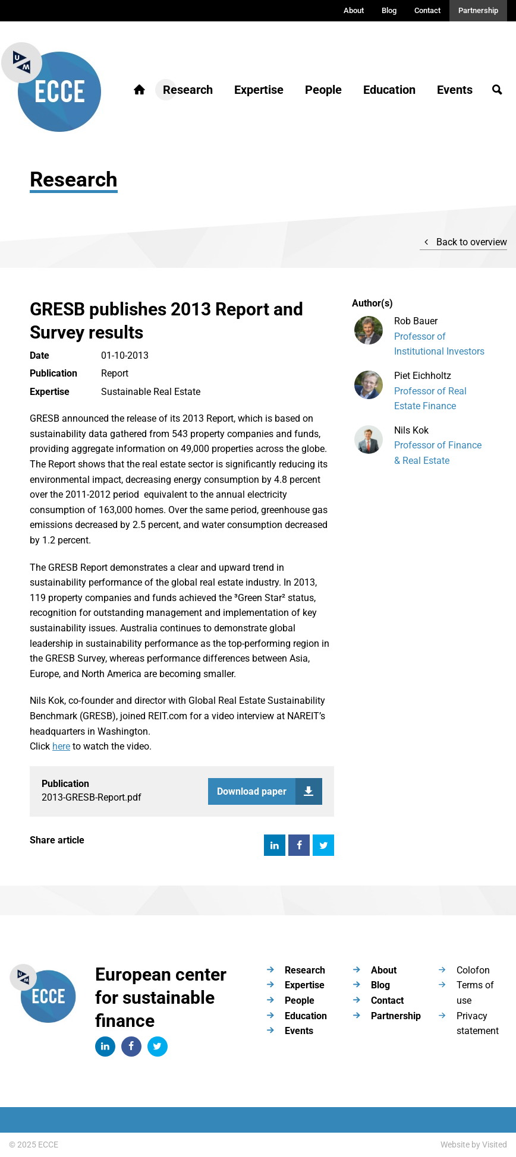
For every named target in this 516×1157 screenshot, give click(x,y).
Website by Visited (474, 1144)
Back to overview (463, 242)
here (61, 746)
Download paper (269, 791)
